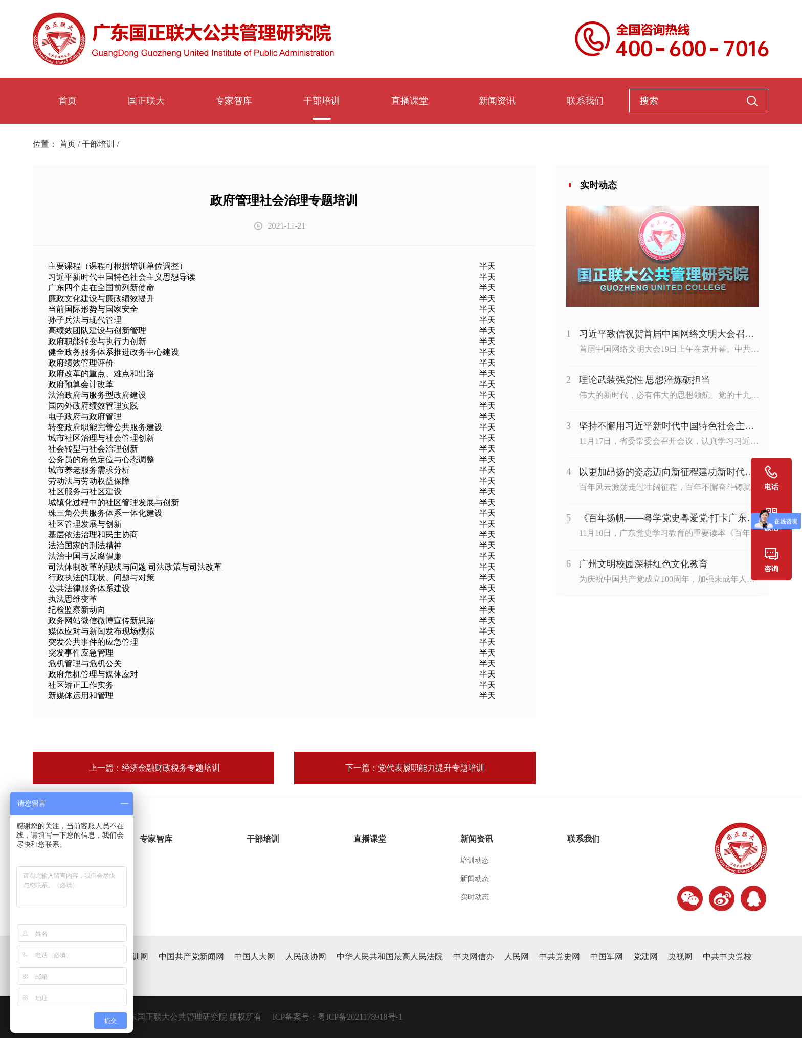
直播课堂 (409, 101)
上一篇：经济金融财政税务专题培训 (153, 767)
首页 (67, 101)
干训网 (136, 956)
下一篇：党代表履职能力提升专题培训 (414, 767)
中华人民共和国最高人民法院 (390, 956)
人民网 (516, 956)
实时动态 (474, 897)
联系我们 (585, 101)
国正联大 (146, 101)
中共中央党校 (727, 956)
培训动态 (474, 860)
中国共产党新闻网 (191, 956)
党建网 (645, 956)
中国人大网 (254, 956)
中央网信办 (473, 956)
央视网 (680, 956)
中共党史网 (559, 956)
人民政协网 (305, 956)
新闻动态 (474, 879)
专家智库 (233, 101)
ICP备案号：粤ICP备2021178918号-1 (337, 1016)
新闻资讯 (497, 101)
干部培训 (321, 101)
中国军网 (606, 956)
